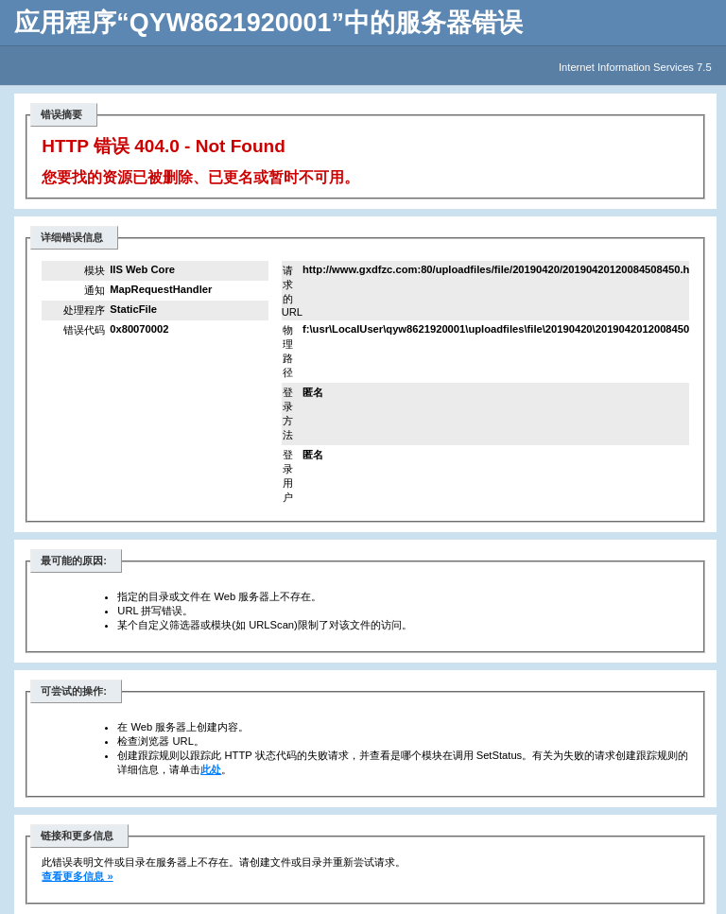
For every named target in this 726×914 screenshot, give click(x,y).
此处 (210, 769)
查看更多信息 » (77, 876)
